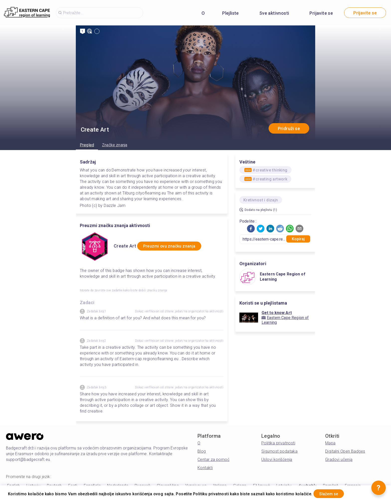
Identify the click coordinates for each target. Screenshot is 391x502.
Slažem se (333, 493)
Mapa (330, 443)
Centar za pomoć (213, 459)
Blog (201, 451)
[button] (251, 229)
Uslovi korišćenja (276, 459)
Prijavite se (321, 13)
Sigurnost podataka (279, 451)
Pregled (87, 145)
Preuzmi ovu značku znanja (175, 246)
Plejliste (230, 13)
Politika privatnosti (278, 443)
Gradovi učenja (339, 459)
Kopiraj (298, 239)
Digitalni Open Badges (345, 451)
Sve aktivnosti (274, 13)
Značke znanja (114, 145)
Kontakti (205, 467)
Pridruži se (289, 128)
